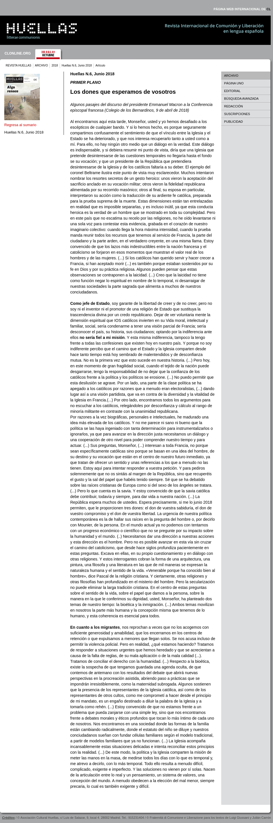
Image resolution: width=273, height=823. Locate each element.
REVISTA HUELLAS (18, 65)
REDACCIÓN (233, 106)
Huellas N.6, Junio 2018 (77, 65)
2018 (54, 65)
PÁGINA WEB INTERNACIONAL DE (242, 9)
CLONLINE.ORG (18, 53)
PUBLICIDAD (233, 121)
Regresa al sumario (20, 125)
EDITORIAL (232, 91)
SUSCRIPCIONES (237, 114)
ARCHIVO (41, 65)
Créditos (8, 817)
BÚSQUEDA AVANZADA (241, 98)
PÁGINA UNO (233, 83)
